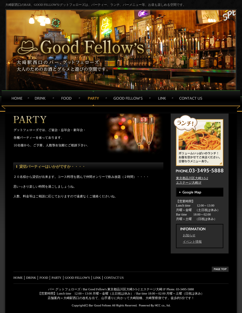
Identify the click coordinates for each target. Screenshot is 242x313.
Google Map (199, 192)
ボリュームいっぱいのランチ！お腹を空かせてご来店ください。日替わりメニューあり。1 (201, 140)
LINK (160, 98)
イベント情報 (192, 241)
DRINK (40, 98)
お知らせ (189, 235)
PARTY (92, 98)
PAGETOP (220, 269)
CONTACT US (190, 98)
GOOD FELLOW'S (127, 98)
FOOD (66, 98)
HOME (16, 98)
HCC (162, 306)
